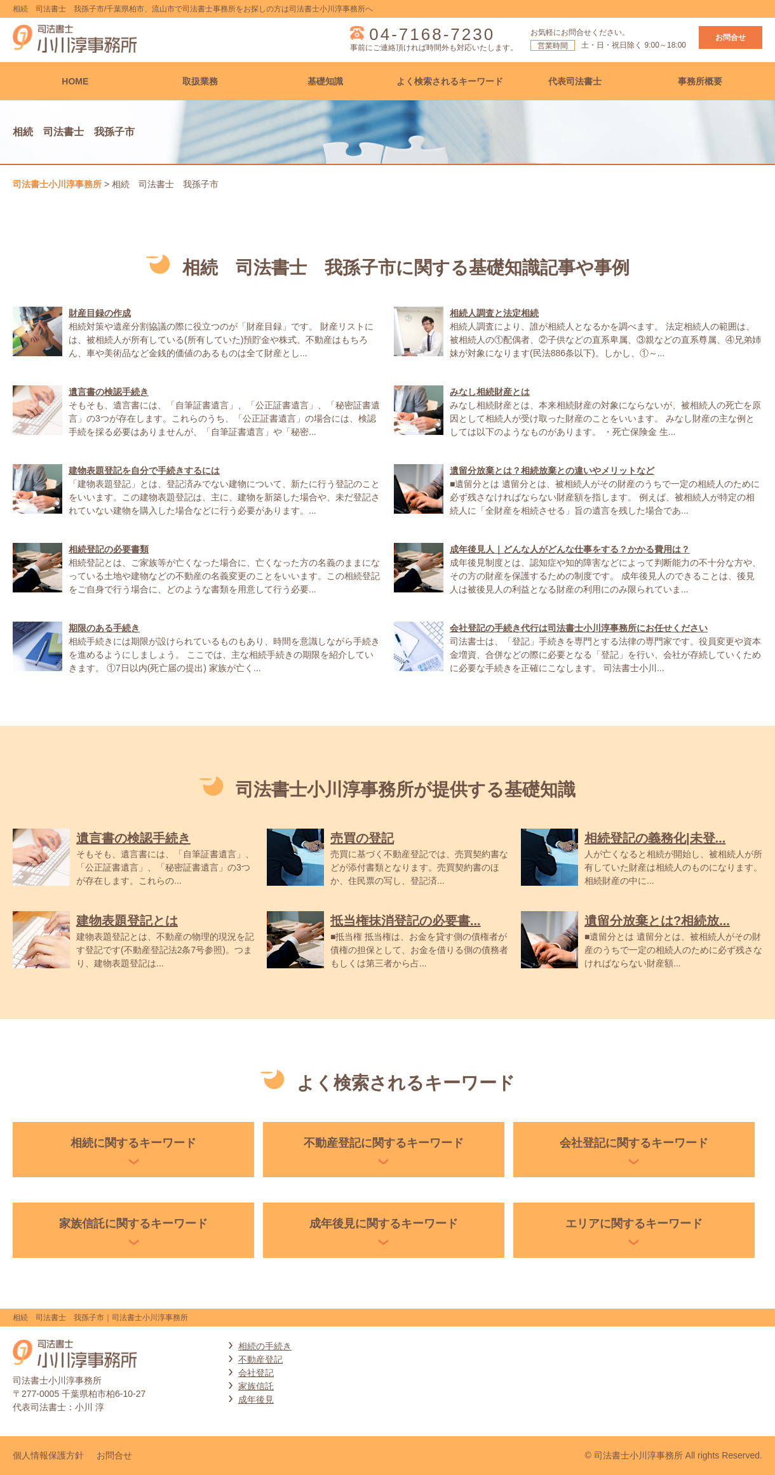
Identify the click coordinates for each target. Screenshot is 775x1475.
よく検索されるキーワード (449, 81)
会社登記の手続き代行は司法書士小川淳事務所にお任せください (579, 628)
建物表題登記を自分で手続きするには (144, 470)
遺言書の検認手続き (109, 392)
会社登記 (256, 1373)
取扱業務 (200, 81)
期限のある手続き (104, 628)
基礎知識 (325, 81)
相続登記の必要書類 (109, 549)
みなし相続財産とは (490, 392)
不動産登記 (260, 1359)
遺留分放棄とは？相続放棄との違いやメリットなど (552, 470)
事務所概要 (700, 81)
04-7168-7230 (432, 34)
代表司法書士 (575, 81)
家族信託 (256, 1386)
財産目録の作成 (100, 313)
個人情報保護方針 (48, 1455)
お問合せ (730, 37)
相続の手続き (265, 1346)
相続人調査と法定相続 (494, 313)
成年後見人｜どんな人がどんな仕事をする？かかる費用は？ (570, 549)
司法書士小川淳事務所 (57, 184)
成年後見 (256, 1399)
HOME (75, 81)
